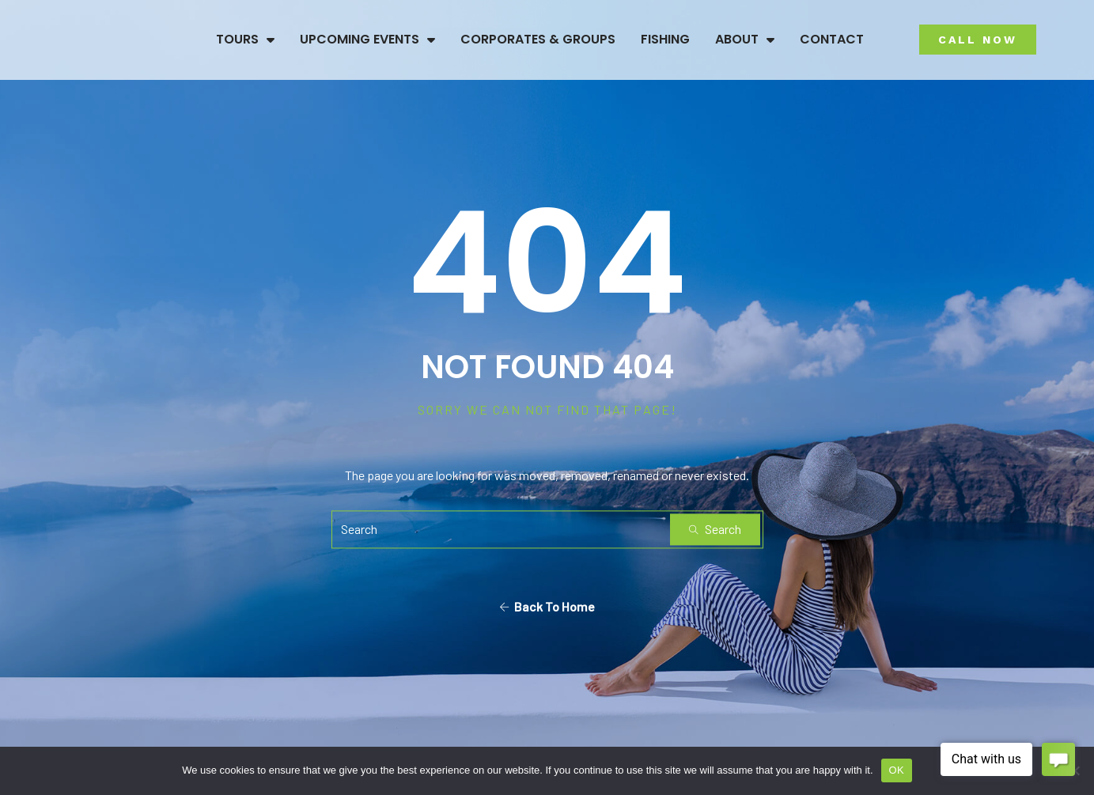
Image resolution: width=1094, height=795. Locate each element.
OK (896, 770)
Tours (245, 39)
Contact (832, 39)
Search (715, 528)
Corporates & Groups (537, 39)
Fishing (665, 39)
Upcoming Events (367, 39)
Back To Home (547, 606)
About (744, 39)
